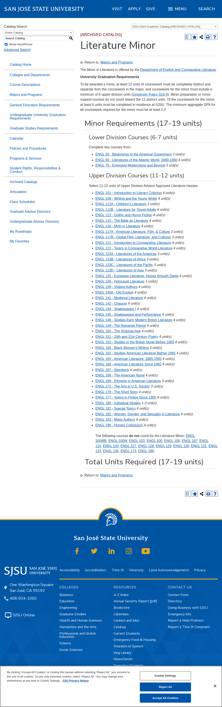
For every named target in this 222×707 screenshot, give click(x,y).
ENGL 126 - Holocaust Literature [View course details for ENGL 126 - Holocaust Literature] (119, 281)
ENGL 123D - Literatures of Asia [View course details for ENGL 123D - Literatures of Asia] (119, 270)
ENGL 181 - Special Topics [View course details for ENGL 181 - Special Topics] (115, 408)
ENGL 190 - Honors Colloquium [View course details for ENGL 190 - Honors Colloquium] (119, 425)
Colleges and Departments (30, 75)
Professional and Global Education (77, 635)
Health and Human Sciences (80, 620)
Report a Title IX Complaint (189, 627)
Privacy (200, 570)
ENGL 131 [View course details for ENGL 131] (199, 446)
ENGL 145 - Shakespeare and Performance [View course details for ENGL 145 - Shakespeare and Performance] (128, 314)
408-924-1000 (23, 598)
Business (66, 594)
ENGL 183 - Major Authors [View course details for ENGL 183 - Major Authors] (115, 419)
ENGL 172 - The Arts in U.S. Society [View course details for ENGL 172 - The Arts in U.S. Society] (122, 386)
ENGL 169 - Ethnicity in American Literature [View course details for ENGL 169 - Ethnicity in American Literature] (128, 381)
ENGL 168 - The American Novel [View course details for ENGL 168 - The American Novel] (120, 375)
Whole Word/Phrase (20, 44)
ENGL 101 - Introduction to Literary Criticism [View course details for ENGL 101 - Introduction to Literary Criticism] (128, 193)
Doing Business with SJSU (188, 607)
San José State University (44, 9)
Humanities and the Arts (77, 627)
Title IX (118, 570)
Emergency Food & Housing (135, 639)
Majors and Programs (26, 95)
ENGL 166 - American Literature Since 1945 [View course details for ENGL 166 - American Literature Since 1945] (128, 364)
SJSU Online (24, 615)
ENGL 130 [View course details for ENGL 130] (181, 446)
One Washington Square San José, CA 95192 (31, 587)
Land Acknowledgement (169, 570)
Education (66, 601)
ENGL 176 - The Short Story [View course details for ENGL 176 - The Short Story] (116, 392)
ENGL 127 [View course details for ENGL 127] (128, 446)
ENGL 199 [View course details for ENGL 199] (146, 451)
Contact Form (178, 594)
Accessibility (69, 570)
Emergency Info (179, 614)
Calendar (16, 138)
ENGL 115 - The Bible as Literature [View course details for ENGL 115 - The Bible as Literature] (121, 221)
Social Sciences (71, 649)
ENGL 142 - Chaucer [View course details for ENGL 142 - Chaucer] (111, 303)
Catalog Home (20, 64)
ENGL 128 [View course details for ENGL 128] (146, 446)
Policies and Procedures (28, 148)
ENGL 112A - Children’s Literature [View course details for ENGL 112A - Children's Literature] (121, 204)
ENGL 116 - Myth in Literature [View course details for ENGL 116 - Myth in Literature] (117, 226)
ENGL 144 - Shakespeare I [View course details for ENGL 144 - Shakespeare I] (115, 309)
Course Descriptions (25, 85)
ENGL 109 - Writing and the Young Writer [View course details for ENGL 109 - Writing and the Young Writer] (126, 198)
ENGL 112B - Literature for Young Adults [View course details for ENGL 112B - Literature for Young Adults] (125, 209)
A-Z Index (121, 594)
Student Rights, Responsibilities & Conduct (35, 169)
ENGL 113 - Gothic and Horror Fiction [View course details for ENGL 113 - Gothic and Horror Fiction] (123, 215)
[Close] (215, 686)
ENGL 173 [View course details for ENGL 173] (128, 451)
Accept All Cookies (165, 698)
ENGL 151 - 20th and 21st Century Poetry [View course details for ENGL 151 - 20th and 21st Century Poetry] (126, 337)
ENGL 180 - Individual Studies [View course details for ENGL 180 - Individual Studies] (118, 403)
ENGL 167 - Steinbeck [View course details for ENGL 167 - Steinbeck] (112, 370)
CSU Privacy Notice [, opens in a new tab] (75, 680)
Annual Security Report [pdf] (135, 601)
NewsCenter (123, 659)
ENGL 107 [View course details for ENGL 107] (189, 441)
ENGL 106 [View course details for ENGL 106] (172, 441)
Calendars (121, 614)
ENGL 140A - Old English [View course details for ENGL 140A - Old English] (114, 292)
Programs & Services (26, 158)
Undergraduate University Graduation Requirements (38, 116)
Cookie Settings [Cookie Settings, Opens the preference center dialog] (165, 675)
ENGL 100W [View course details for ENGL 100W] (117, 441)
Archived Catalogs (23, 182)
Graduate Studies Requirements (34, 128)
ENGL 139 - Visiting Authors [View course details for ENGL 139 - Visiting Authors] (116, 287)
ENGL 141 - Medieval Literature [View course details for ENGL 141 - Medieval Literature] (119, 298)
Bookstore (122, 607)
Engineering (68, 607)
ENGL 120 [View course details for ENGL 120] (111, 446)
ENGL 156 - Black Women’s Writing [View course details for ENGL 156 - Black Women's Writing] (122, 348)
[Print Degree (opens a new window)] (188, 37)
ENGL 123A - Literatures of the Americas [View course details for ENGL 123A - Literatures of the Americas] (126, 254)
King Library (122, 652)
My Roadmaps (21, 231)
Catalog (120, 627)
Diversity (136, 570)
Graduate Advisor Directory (30, 211)
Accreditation (95, 570)
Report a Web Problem (186, 620)
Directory (175, 601)
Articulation (18, 192)
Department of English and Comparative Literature (178, 70)
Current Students (127, 633)
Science (65, 643)
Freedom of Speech (128, 646)
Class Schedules (22, 202)
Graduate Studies (72, 614)
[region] (117, 8)
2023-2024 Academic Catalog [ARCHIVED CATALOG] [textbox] (166, 26)
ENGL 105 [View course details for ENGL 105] (154, 441)
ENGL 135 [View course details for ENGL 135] (111, 451)
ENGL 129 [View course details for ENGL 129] (163, 446)
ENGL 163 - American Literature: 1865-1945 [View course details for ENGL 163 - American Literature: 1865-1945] (128, 359)
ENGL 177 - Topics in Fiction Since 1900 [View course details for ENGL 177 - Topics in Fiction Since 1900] (125, 397)
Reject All (165, 687)
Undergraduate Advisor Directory (34, 221)
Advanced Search (17, 50)
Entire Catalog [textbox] (14, 32)
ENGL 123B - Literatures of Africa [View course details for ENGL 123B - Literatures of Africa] (120, 259)
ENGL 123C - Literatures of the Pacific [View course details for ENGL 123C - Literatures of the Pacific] (124, 265)
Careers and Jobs (126, 620)
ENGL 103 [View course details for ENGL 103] (137, 441)
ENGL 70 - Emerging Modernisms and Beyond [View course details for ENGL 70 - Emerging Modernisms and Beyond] (130, 165)
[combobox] (174, 26)
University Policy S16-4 (150, 94)
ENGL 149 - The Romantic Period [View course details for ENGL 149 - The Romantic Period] (120, 325)
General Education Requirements (35, 105)
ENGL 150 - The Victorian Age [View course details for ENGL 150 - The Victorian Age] (118, 331)
